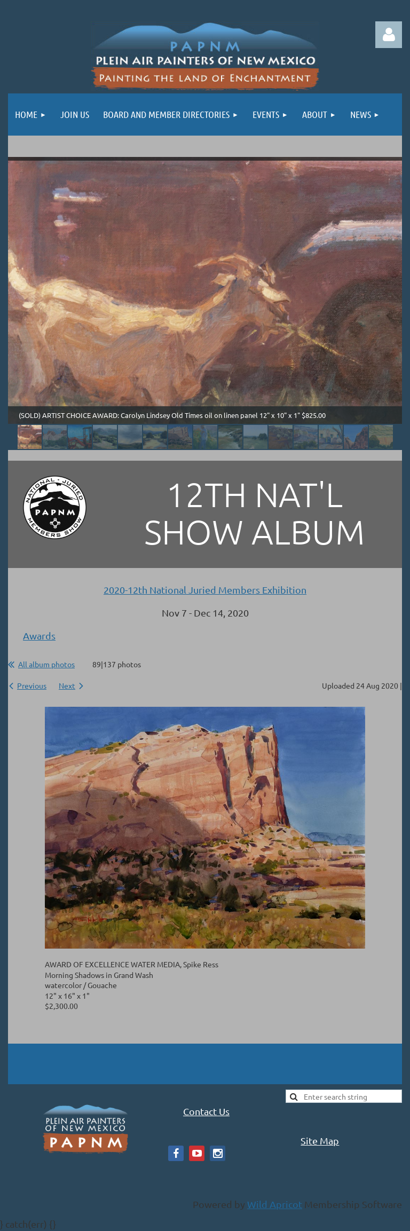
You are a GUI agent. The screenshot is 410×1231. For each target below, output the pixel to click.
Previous (31, 685)
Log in (388, 34)
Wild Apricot (274, 1204)
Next (67, 685)
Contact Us (206, 1111)
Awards (39, 635)
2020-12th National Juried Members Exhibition (205, 589)
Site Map (320, 1140)
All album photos (46, 664)
